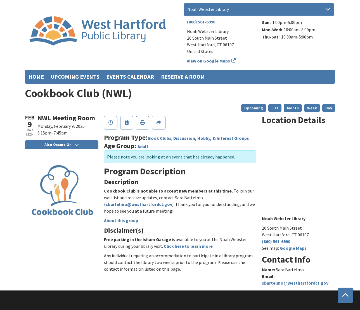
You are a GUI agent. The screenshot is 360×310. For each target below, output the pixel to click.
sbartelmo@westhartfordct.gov (139, 204)
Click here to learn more (188, 246)
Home (36, 76)
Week (312, 107)
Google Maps (293, 248)
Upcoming (253, 107)
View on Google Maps (208, 61)
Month (293, 107)
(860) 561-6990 (201, 22)
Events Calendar (130, 76)
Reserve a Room (183, 76)
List (274, 107)
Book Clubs (159, 138)
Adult (143, 146)
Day (328, 107)
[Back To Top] (345, 295)
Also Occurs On (61, 144)
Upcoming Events (75, 76)
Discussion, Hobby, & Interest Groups (211, 138)
